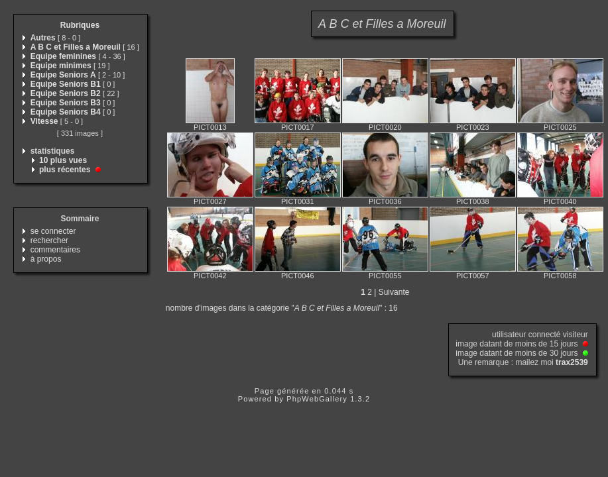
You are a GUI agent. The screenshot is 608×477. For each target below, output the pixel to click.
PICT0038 (472, 201)
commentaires (55, 249)
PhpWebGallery (316, 399)
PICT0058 (560, 276)
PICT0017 (297, 127)
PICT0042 (210, 276)
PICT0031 (297, 201)
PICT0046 (297, 276)
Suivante (394, 292)
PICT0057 (472, 276)
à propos (46, 259)
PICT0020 (385, 127)
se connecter (53, 231)
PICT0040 (560, 201)
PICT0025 (560, 127)
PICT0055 (385, 276)
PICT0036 (385, 201)
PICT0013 (210, 127)
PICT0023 (472, 127)
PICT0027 (210, 201)
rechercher (49, 240)
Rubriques (79, 25)
